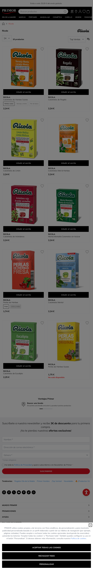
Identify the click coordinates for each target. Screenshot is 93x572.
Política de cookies (78, 538)
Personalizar (46, 564)
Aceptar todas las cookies (46, 547)
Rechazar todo (46, 556)
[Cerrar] (90, 525)
